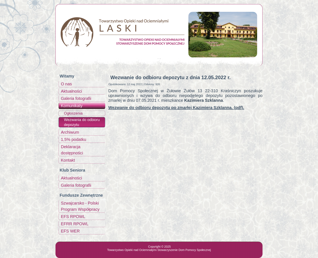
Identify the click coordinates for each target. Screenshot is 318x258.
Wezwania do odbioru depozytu (82, 122)
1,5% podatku (73, 139)
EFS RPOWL (73, 216)
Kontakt (68, 160)
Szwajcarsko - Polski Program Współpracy (80, 206)
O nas (66, 84)
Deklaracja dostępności (72, 149)
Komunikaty (72, 105)
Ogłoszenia (73, 113)
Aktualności (71, 91)
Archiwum (70, 132)
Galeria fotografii (76, 98)
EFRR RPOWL (74, 224)
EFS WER (70, 231)
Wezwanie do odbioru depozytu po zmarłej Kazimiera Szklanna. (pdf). (176, 107)
